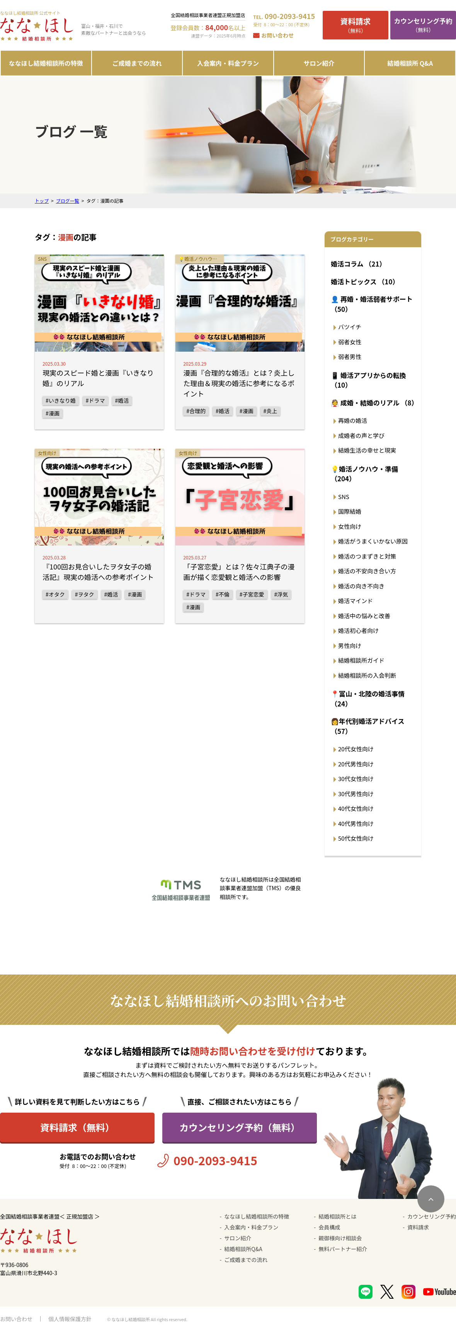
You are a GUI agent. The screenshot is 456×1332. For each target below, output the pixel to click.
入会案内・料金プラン (228, 63)
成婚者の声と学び (361, 435)
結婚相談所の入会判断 (367, 675)
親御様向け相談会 (340, 1238)
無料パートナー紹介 (342, 1249)
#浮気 (281, 594)
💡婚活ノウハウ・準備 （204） (364, 474)
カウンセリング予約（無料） (239, 1127)
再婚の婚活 (352, 420)
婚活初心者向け (358, 630)
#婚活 (122, 400)
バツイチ (349, 327)
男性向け (349, 645)
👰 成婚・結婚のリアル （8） (374, 402)
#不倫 (223, 594)
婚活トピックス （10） (365, 281)
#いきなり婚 (61, 400)
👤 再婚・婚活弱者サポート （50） (372, 304)
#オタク (55, 594)
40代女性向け (356, 808)
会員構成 (329, 1227)
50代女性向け (356, 838)
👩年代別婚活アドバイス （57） (368, 726)
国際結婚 (349, 511)
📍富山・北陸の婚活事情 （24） (368, 698)
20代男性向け (356, 764)
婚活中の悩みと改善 (364, 616)
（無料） (355, 24)
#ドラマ (95, 400)
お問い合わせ (277, 35)
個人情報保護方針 (70, 1319)
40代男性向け (356, 823)
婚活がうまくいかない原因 (373, 541)
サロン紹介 (319, 63)
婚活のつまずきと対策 (367, 556)
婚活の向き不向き (361, 586)
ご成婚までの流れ (137, 63)
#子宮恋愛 (252, 594)
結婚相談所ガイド (361, 660)
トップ (42, 200)
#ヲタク (84, 594)
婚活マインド (355, 601)
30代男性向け (356, 794)
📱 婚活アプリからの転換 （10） (368, 380)
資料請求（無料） (77, 1127)
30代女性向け (356, 779)
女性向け (349, 526)
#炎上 (270, 411)
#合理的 (196, 411)
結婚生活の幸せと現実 (367, 450)
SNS (343, 496)
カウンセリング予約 (431, 1216)
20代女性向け (356, 749)
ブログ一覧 (67, 200)
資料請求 (418, 1227)
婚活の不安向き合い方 (367, 571)
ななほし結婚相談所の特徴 (46, 63)
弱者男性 (349, 356)
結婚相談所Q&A (243, 1249)
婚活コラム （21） (358, 263)
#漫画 (53, 413)
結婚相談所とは (337, 1216)
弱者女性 (349, 342)
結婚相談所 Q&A (410, 63)
